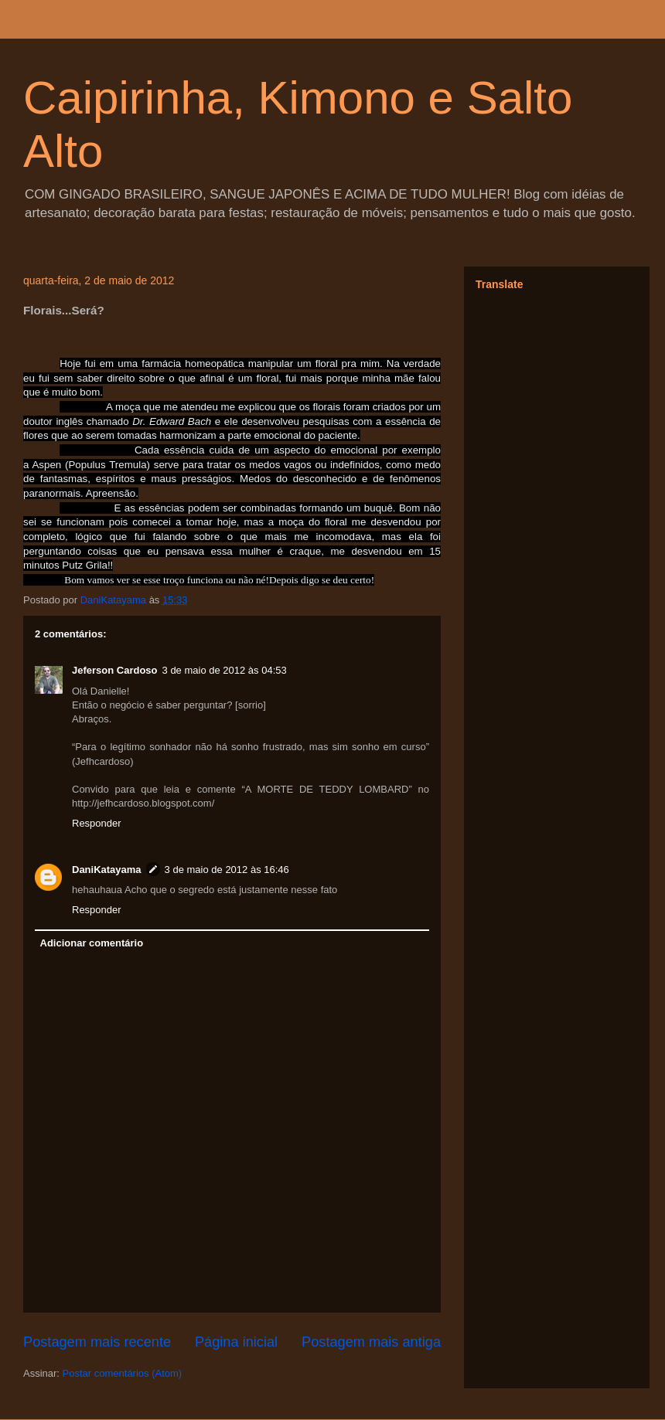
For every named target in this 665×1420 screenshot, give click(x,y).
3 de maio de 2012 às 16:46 (227, 869)
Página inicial (236, 1342)
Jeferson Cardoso (115, 670)
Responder (96, 823)
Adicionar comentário (92, 943)
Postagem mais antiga (371, 1342)
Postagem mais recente (97, 1342)
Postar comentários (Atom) (122, 1373)
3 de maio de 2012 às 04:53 (224, 670)
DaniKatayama (107, 869)
